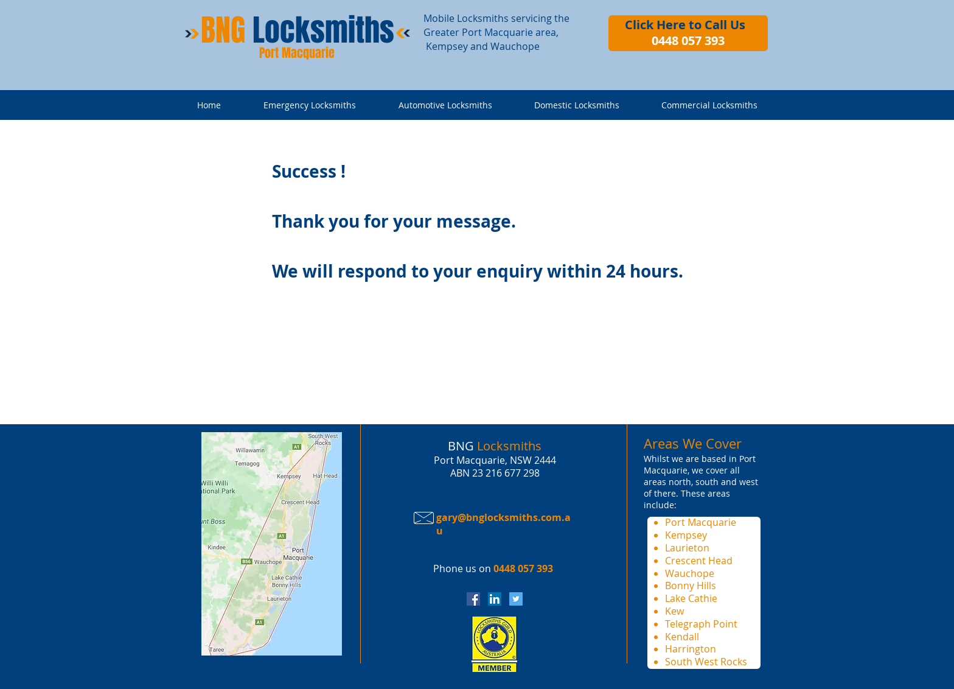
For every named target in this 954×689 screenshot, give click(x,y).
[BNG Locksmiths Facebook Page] (473, 599)
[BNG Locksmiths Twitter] (516, 599)
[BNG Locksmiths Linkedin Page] (494, 599)
